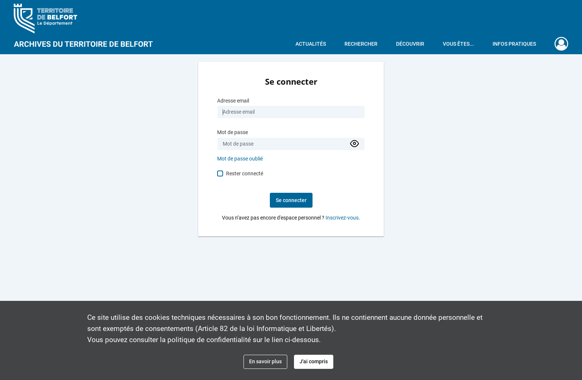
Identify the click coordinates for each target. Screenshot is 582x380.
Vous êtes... (458, 44)
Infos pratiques (514, 44)
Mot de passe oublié (240, 159)
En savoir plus (265, 361)
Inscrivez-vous (342, 218)
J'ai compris (314, 361)
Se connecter (291, 200)
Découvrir (410, 44)
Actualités (310, 44)
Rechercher (360, 44)
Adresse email (233, 101)
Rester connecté (244, 173)
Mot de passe (232, 132)
